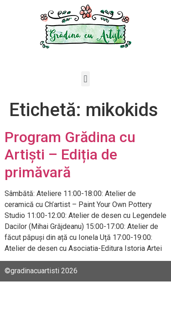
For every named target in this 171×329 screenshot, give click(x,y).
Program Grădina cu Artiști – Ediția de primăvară (70, 154)
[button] (85, 78)
